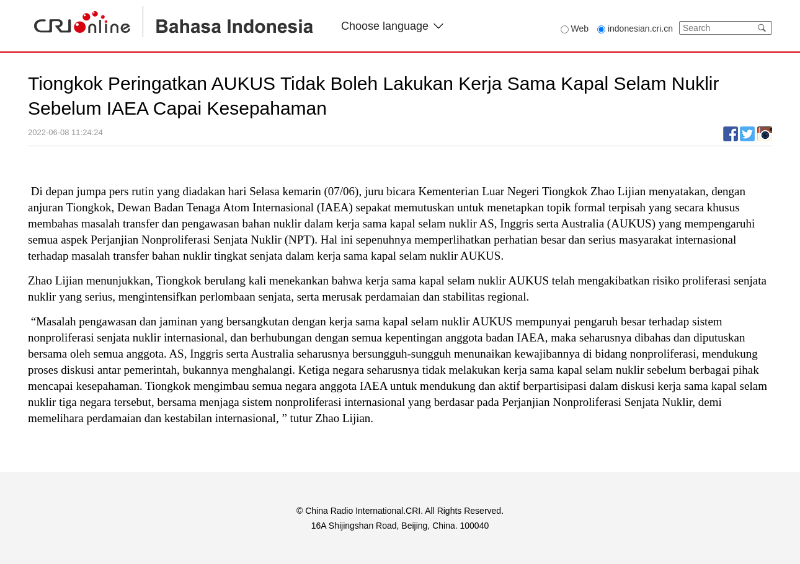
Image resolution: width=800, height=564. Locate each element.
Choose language (392, 26)
